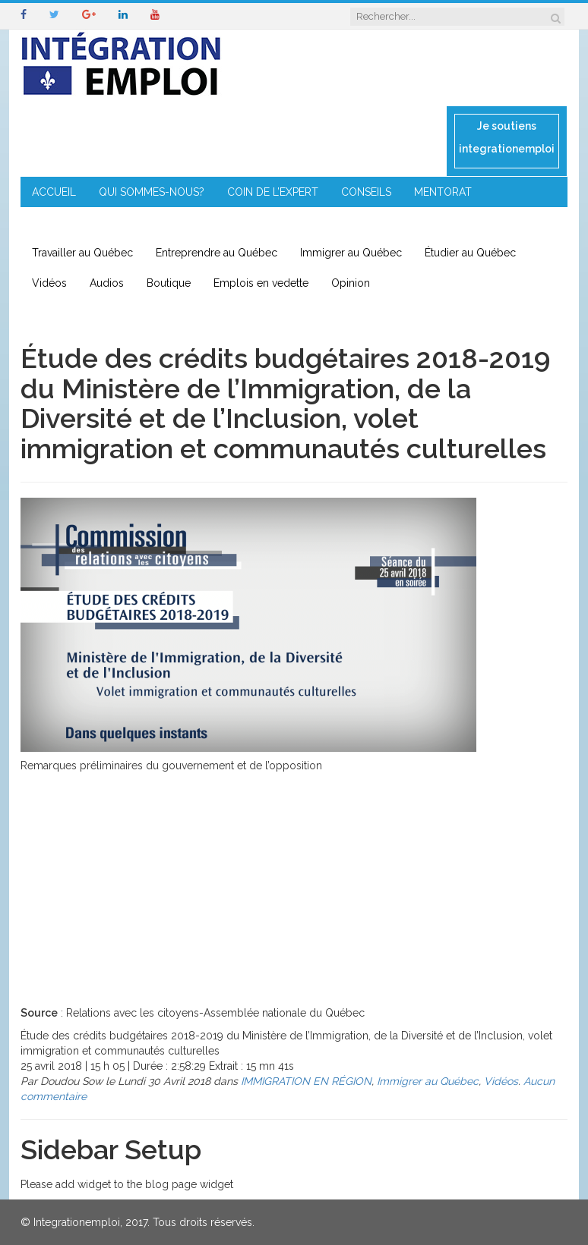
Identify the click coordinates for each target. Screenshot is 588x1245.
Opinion (350, 283)
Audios (107, 283)
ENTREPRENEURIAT (80, 222)
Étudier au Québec (470, 253)
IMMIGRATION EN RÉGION (214, 222)
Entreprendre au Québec (216, 253)
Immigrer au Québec (351, 253)
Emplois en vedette (260, 283)
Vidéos (49, 283)
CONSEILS (366, 192)
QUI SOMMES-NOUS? (151, 192)
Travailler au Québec (82, 253)
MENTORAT (443, 192)
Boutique (169, 283)
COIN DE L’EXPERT (272, 192)
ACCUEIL (54, 192)
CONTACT (327, 222)
